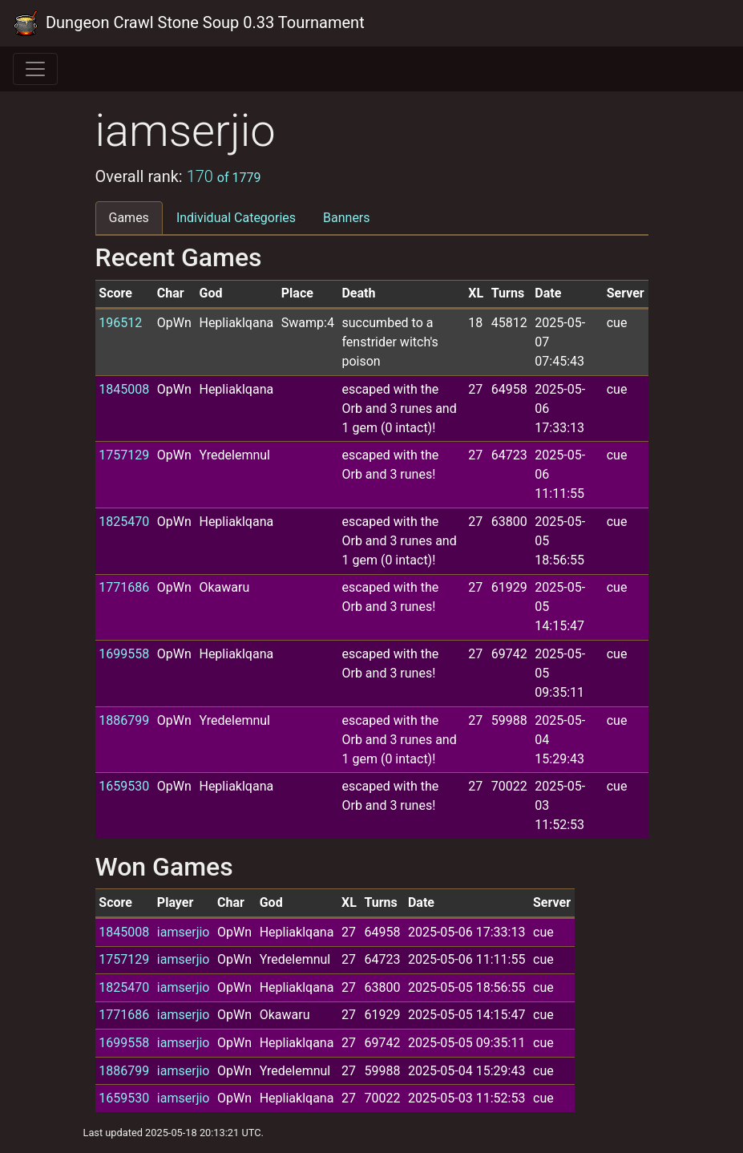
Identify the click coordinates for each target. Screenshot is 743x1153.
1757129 (124, 455)
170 (224, 176)
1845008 (124, 389)
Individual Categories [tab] (236, 217)
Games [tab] (129, 217)
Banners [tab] (346, 217)
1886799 (124, 720)
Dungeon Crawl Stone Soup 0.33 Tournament (189, 23)
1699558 (124, 653)
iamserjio (183, 932)
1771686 (124, 587)
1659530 (124, 786)
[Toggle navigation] (35, 69)
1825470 (124, 521)
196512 (120, 322)
